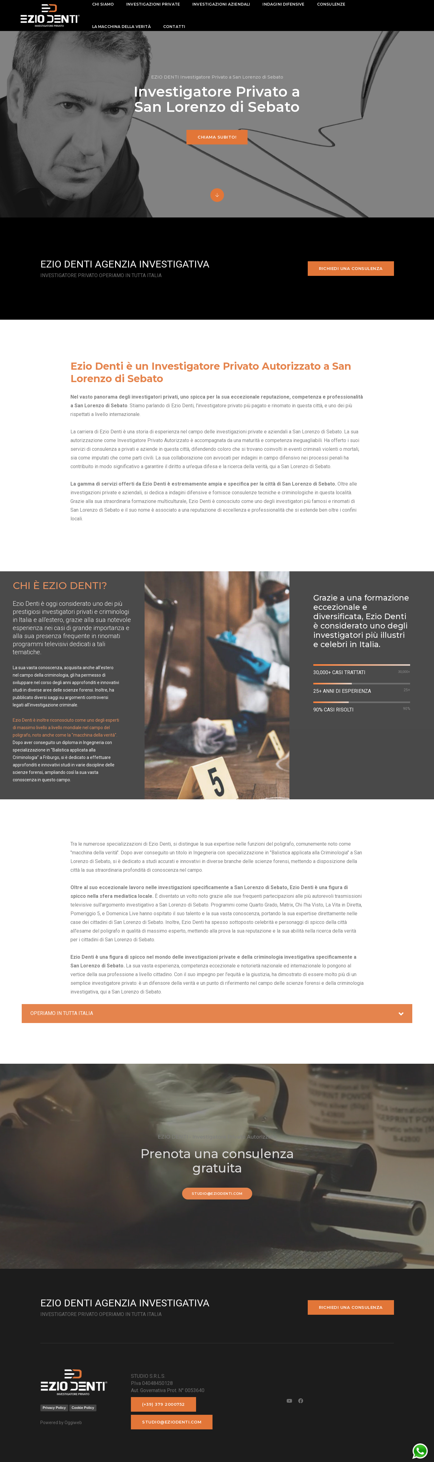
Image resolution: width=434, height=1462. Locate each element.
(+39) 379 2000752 (163, 1404)
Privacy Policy (54, 1407)
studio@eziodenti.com (217, 1193)
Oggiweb (73, 1422)
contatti (174, 26)
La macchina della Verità (121, 26)
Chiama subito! (217, 137)
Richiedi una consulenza (351, 268)
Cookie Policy (83, 1407)
